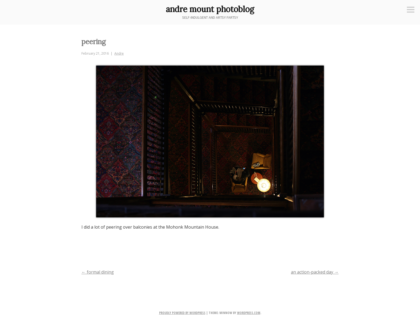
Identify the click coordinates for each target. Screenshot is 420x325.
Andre (119, 53)
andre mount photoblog (210, 9)
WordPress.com (248, 313)
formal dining (97, 272)
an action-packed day (315, 272)
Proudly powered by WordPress (182, 313)
